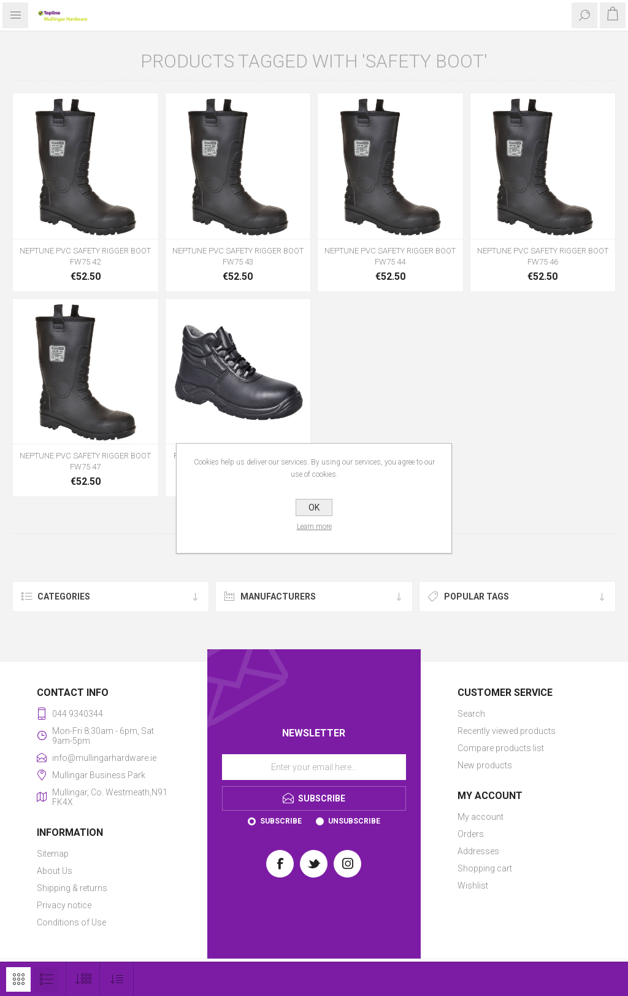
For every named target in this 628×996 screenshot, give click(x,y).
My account (481, 817)
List (46, 979)
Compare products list (501, 748)
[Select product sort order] (117, 979)
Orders (471, 834)
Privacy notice (64, 905)
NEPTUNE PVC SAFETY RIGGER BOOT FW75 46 (542, 256)
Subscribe (281, 821)
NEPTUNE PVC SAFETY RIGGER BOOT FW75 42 (85, 256)
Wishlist (473, 885)
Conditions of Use (71, 922)
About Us (54, 871)
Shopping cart (485, 868)
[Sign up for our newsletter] (314, 767)
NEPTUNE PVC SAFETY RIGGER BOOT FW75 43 (238, 256)
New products (485, 765)
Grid (18, 979)
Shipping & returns (72, 888)
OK (314, 507)
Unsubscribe (354, 821)
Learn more (314, 526)
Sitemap (53, 854)
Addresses (478, 851)
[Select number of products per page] (83, 979)
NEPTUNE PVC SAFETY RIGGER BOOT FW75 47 (85, 461)
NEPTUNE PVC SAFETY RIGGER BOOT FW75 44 (390, 256)
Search (471, 714)
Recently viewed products (507, 731)
